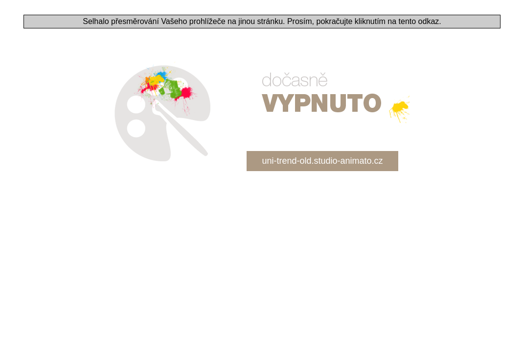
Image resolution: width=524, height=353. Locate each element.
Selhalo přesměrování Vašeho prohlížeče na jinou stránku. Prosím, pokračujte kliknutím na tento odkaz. (262, 21)
